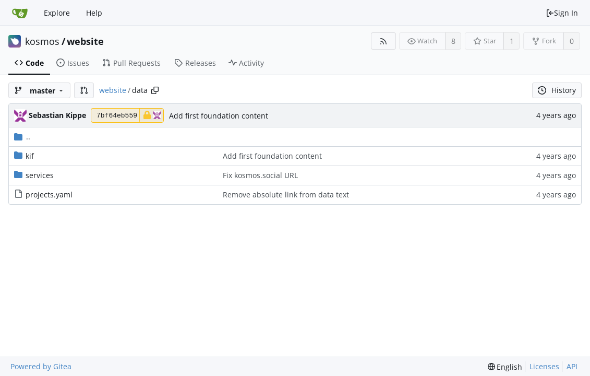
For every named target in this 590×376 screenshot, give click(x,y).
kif (30, 156)
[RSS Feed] (383, 41)
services (40, 175)
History (557, 90)
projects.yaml (49, 194)
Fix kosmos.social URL (260, 175)
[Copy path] (155, 90)
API (572, 366)
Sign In (562, 13)
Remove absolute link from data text (286, 194)
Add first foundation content (218, 116)
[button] (84, 90)
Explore (57, 13)
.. (22, 137)
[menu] (505, 367)
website (85, 41)
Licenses (544, 366)
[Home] (19, 13)
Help (94, 13)
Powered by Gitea (40, 366)
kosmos (42, 41)
